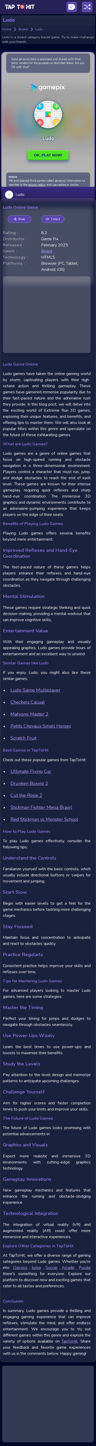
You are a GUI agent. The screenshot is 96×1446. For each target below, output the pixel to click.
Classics (20, 1267)
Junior (36, 1267)
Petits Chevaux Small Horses (40, 726)
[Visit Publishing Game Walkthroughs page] (72, 7)
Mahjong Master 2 (29, 714)
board (46, 251)
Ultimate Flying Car (30, 771)
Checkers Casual (27, 702)
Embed (53, 219)
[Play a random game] (87, 7)
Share (19, 219)
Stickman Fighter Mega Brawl (41, 807)
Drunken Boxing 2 (29, 783)
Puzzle (85, 1267)
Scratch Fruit (23, 738)
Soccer (52, 1267)
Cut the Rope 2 (26, 795)
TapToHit (69, 1341)
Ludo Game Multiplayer (35, 690)
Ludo (14, 194)
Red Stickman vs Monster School (44, 819)
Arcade (68, 1267)
